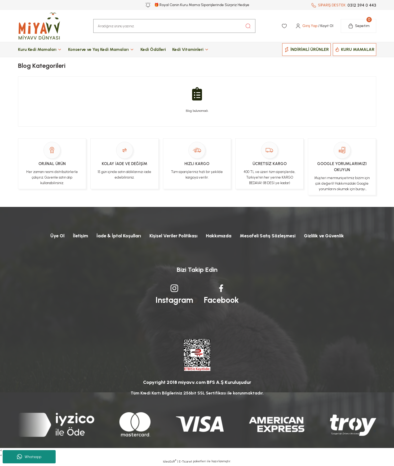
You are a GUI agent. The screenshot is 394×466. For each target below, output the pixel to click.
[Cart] (358, 26)
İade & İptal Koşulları (114, 236)
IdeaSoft (169, 462)
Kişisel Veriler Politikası (171, 236)
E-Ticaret (185, 462)
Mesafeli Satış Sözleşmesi (270, 236)
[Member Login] (314, 26)
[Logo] (44, 26)
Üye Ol (51, 236)
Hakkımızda (219, 236)
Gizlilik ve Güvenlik (329, 236)
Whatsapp (29, 457)
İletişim (75, 236)
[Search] (174, 26)
